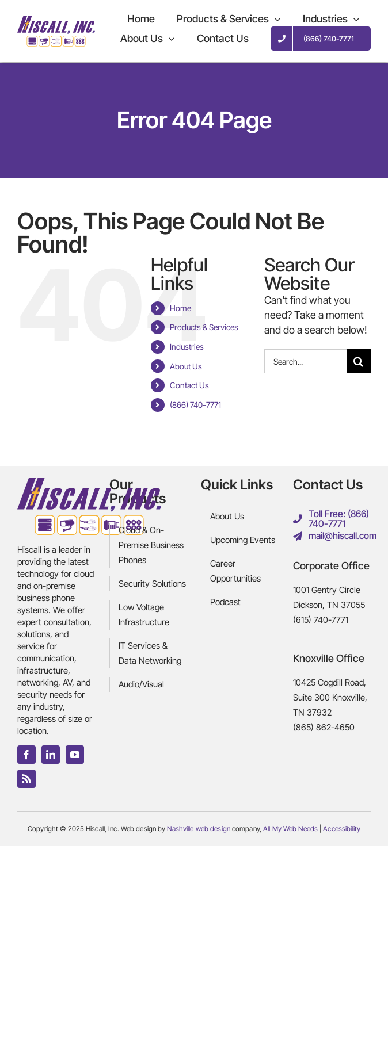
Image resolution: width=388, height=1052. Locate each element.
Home (180, 308)
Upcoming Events (242, 539)
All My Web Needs (290, 828)
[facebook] (26, 754)
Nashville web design (198, 828)
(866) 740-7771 (195, 405)
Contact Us (189, 385)
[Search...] (305, 361)
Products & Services (204, 327)
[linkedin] (50, 754)
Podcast (225, 601)
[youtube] (75, 754)
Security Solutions (152, 583)
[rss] (26, 779)
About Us (186, 366)
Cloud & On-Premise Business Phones (151, 545)
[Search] (359, 361)
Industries (187, 346)
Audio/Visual (141, 684)
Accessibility (341, 828)
